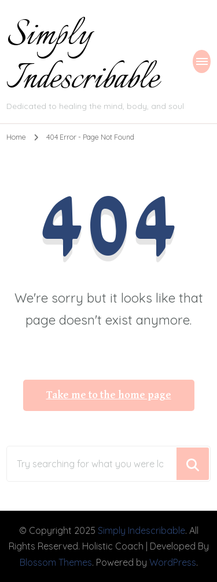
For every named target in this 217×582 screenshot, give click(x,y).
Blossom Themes (56, 562)
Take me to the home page (108, 395)
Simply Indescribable (82, 58)
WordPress (172, 562)
